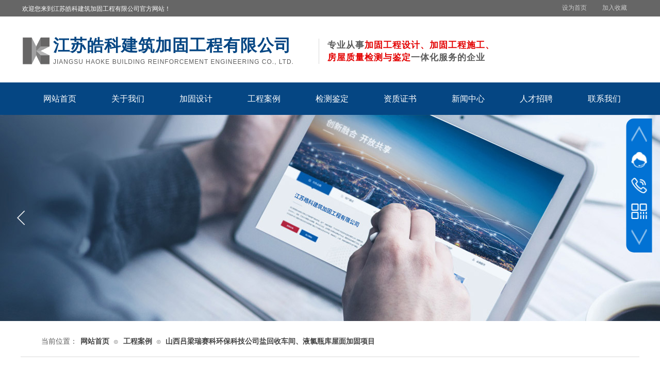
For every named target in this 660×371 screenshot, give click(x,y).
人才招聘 (536, 98)
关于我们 (127, 98)
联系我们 (604, 98)
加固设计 (195, 98)
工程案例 (264, 98)
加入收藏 (614, 7)
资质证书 (400, 98)
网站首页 (59, 98)
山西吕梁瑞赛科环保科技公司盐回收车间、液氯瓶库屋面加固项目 (270, 341)
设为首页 (574, 7)
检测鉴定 (332, 98)
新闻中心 (468, 98)
